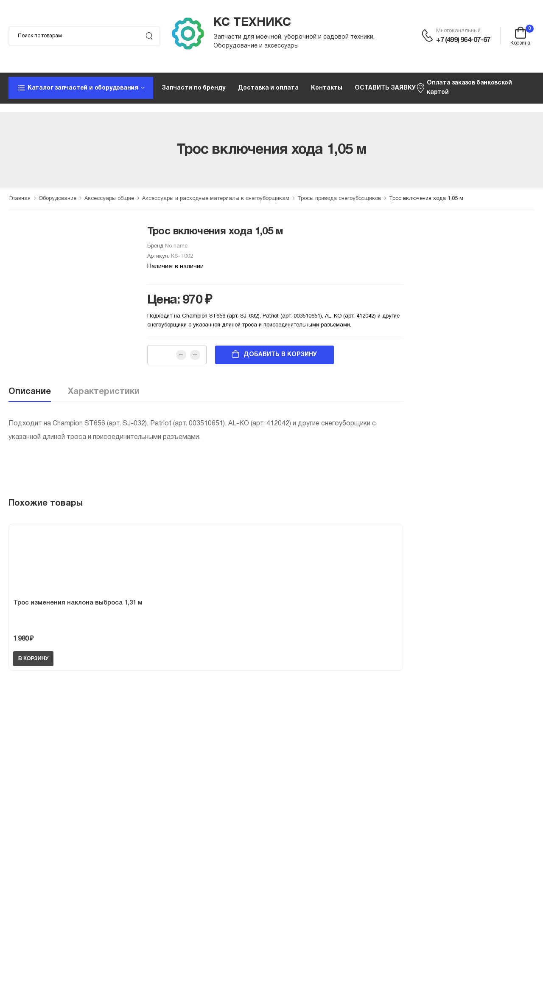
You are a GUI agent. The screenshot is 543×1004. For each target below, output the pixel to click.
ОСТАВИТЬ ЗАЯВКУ (385, 88)
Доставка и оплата (268, 88)
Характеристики (104, 392)
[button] (80, 88)
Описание (29, 392)
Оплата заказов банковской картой (464, 87)
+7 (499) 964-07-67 (463, 40)
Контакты (326, 88)
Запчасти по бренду (193, 88)
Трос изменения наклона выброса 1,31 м (78, 603)
